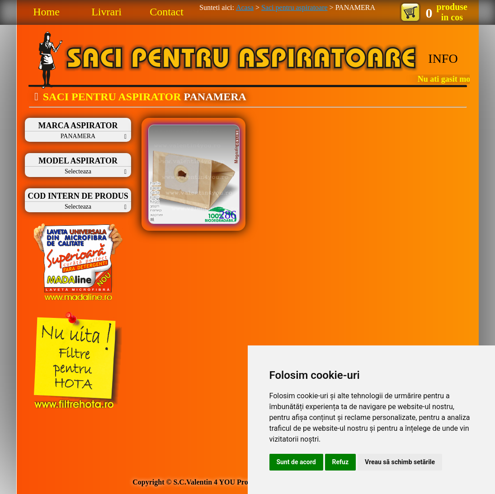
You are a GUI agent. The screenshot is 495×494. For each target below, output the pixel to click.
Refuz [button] (340, 462)
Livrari (106, 12)
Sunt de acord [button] (296, 462)
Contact (167, 12)
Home (46, 12)
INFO (442, 58)
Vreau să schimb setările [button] (400, 462)
